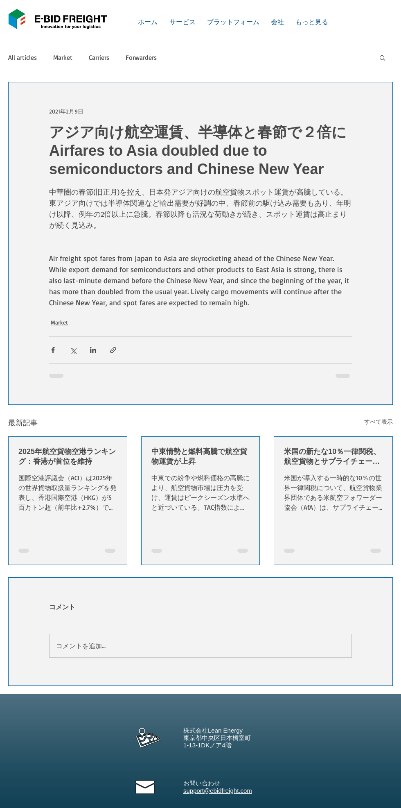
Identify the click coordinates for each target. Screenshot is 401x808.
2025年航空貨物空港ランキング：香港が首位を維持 (67, 456)
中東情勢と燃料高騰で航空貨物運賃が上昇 (199, 456)
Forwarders (141, 57)
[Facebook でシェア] (53, 350)
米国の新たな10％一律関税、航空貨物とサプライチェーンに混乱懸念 (332, 456)
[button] (382, 57)
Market (62, 57)
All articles (22, 57)
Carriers (99, 57)
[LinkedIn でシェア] (93, 350)
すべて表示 (378, 421)
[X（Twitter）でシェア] (73, 350)
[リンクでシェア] (113, 350)
